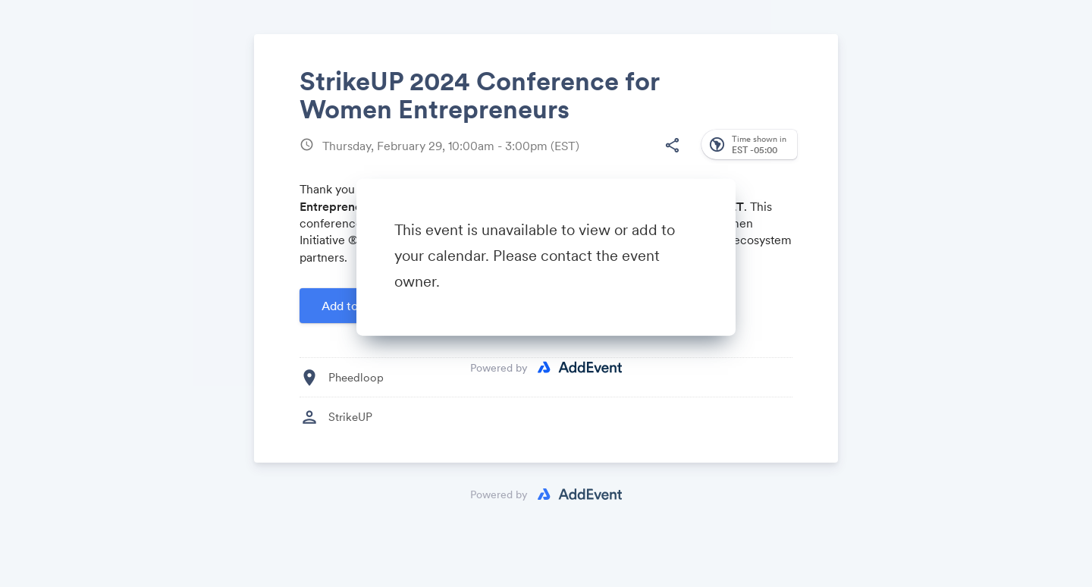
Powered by (499, 368)
